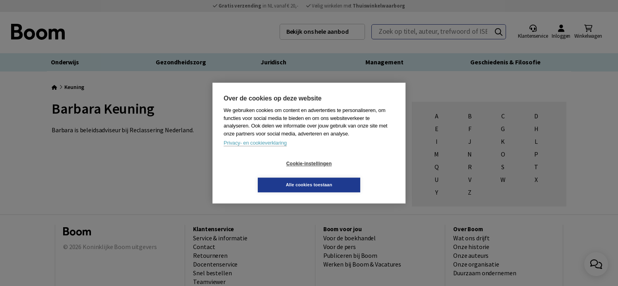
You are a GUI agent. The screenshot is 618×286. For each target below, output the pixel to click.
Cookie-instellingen (261, 174)
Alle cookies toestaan (356, 174)
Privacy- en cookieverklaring (255, 154)
